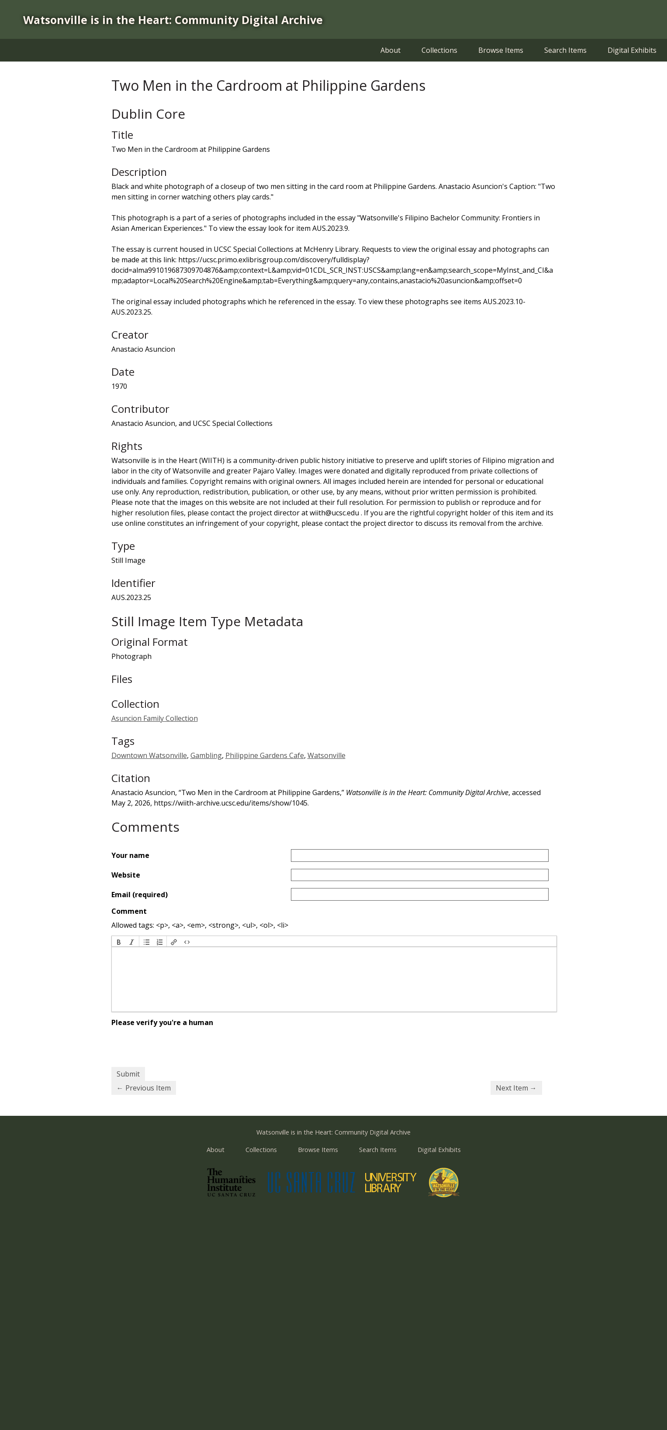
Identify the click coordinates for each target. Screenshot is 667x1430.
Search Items (565, 50)
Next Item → (516, 1088)
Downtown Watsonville (149, 755)
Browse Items (500, 50)
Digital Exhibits (632, 50)
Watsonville (327, 755)
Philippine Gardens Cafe (264, 755)
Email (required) (139, 894)
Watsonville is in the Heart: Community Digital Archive (173, 19)
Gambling (206, 755)
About (390, 50)
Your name (130, 855)
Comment (129, 911)
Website (125, 874)
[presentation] (118, 941)
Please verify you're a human (162, 1022)
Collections (439, 50)
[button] (119, 941)
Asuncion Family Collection (154, 718)
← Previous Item (144, 1088)
